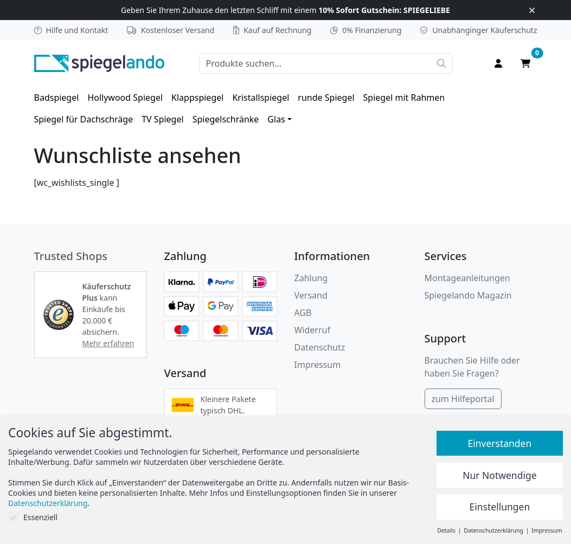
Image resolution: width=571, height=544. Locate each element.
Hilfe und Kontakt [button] (71, 30)
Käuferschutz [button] (478, 30)
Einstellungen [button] (500, 506)
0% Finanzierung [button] (365, 30)
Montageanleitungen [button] (467, 278)
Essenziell (32, 517)
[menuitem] (57, 97)
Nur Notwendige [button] (499, 475)
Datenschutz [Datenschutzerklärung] (319, 347)
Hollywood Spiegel (125, 97)
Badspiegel (56, 97)
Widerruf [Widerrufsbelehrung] (312, 330)
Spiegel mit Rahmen (404, 97)
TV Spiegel (162, 119)
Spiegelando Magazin (468, 295)
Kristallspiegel (260, 97)
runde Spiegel (326, 97)
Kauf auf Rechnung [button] (272, 30)
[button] (58, 315)
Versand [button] (311, 295)
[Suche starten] (441, 63)
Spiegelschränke (226, 119)
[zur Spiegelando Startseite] (99, 62)
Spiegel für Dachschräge (83, 119)
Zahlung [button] (311, 278)
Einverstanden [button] (499, 443)
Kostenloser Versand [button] (170, 30)
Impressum (317, 365)
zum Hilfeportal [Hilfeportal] (463, 399)
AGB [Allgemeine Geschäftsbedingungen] (303, 313)
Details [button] (447, 530)
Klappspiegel (197, 97)
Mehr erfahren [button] (108, 343)
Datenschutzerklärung (47, 503)
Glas (276, 119)
